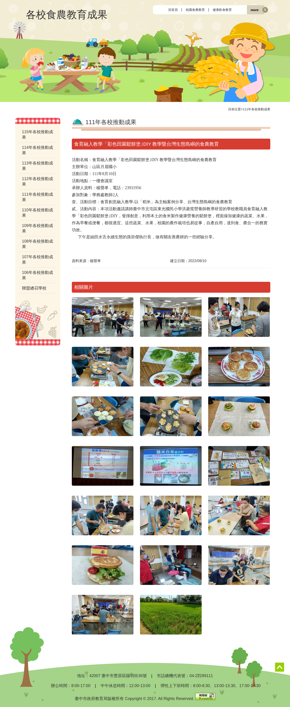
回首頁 (173, 10)
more (255, 10)
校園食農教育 (195, 10)
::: (156, 10)
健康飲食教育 (222, 10)
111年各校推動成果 (256, 109)
